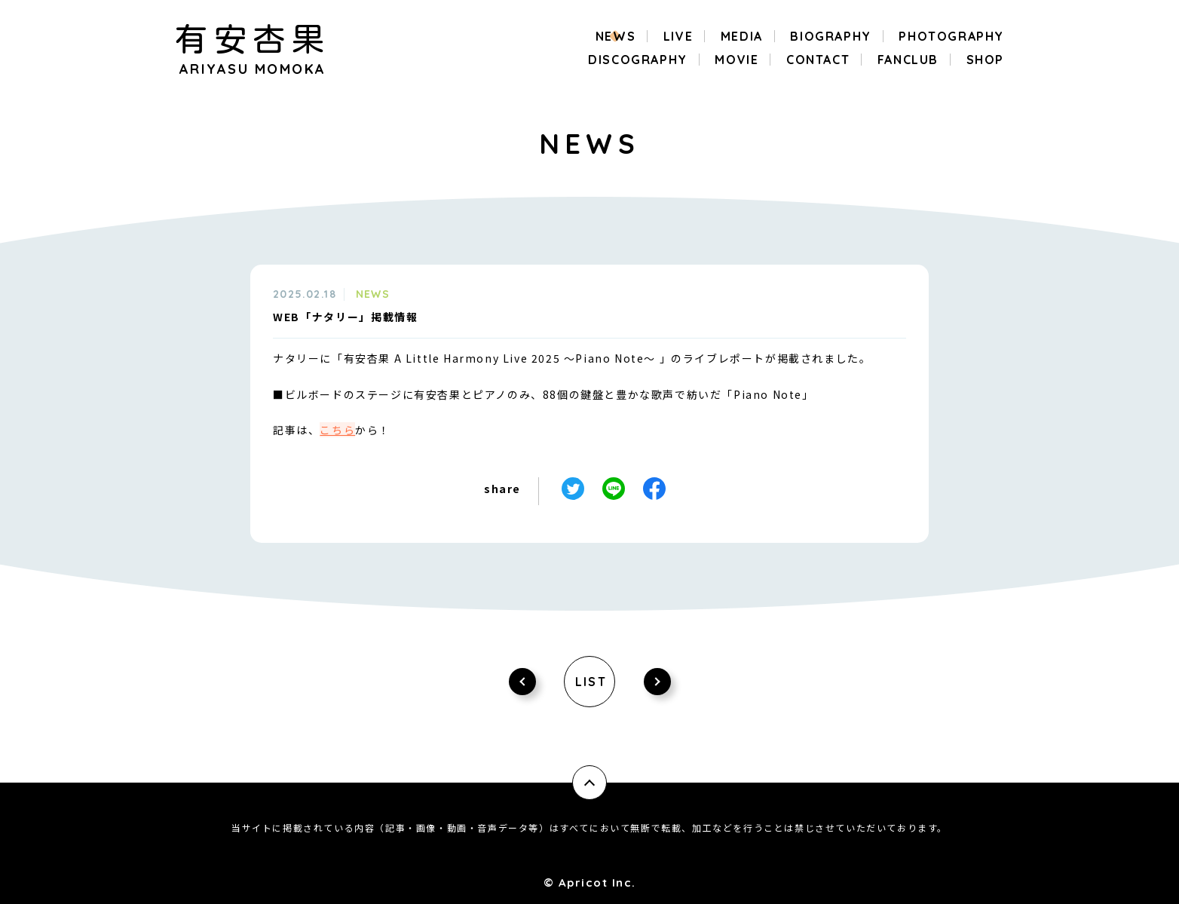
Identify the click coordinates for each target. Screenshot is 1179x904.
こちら (337, 429)
